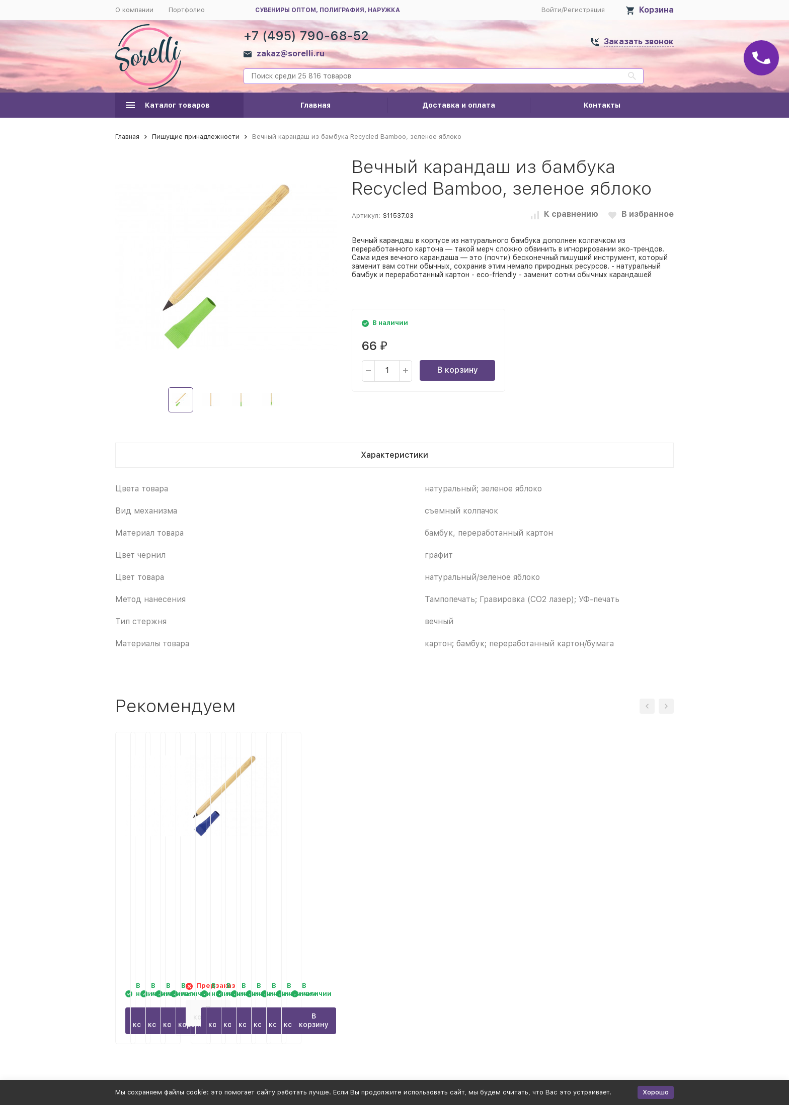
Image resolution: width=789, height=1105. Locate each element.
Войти (551, 10)
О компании (134, 10)
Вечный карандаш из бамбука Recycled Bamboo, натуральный (318, 875)
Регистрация (584, 10)
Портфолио (187, 10)
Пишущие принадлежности (196, 136)
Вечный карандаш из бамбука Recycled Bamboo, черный (174, 875)
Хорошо (656, 1092)
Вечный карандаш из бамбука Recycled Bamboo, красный (461, 875)
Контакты (602, 105)
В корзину (457, 370)
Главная (315, 105)
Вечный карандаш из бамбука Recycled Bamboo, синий (605, 875)
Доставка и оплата (458, 105)
